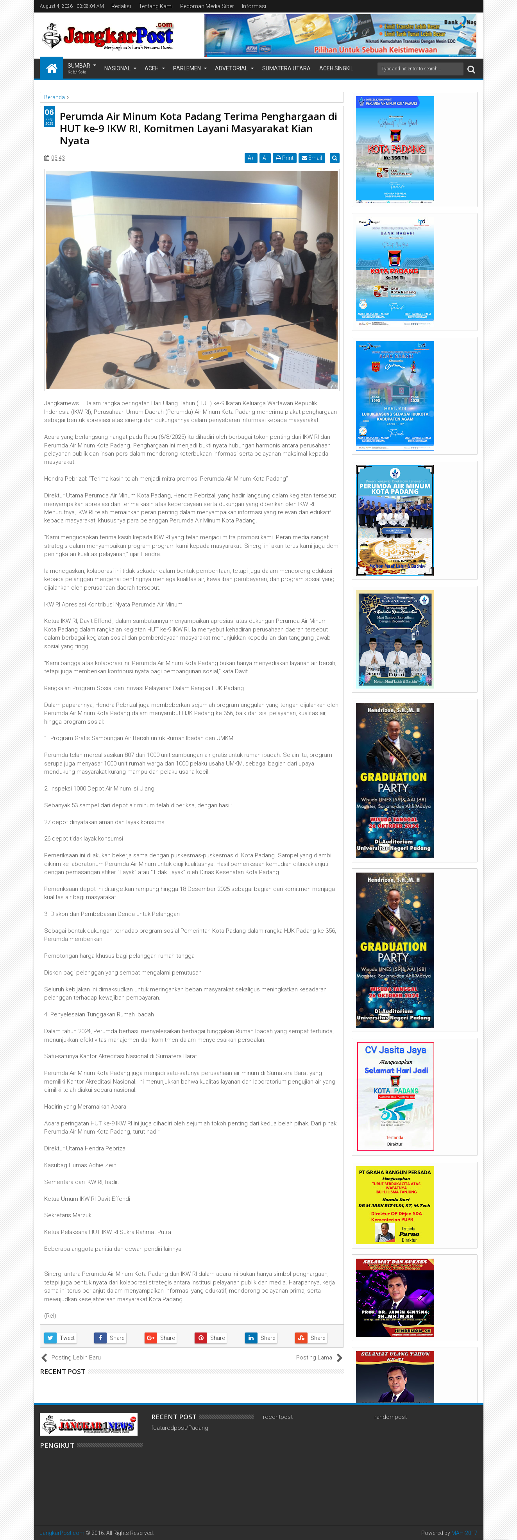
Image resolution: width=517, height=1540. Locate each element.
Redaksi (121, 6)
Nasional (117, 68)
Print (286, 158)
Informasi (254, 6)
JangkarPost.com (62, 1533)
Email (314, 158)
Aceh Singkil (336, 68)
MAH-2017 (464, 1533)
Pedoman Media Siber (207, 6)
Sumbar (79, 69)
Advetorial (231, 68)
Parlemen (187, 68)
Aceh (152, 68)
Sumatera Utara (286, 68)
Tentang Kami (156, 6)
